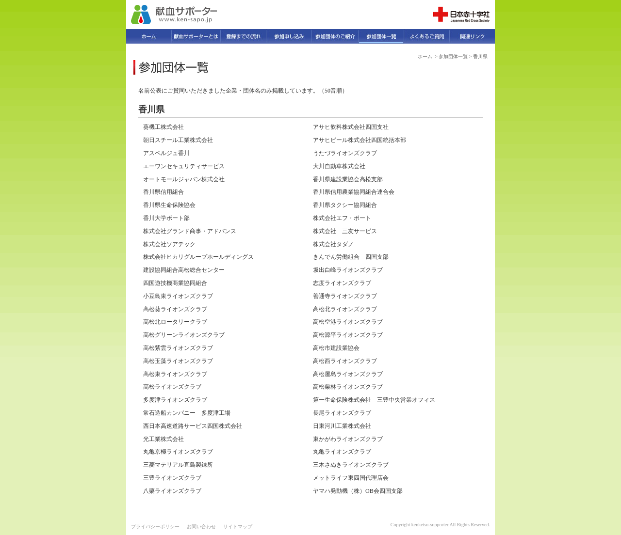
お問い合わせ (201, 526)
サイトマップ (237, 526)
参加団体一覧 (453, 56)
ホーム (425, 56)
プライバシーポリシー (155, 526)
